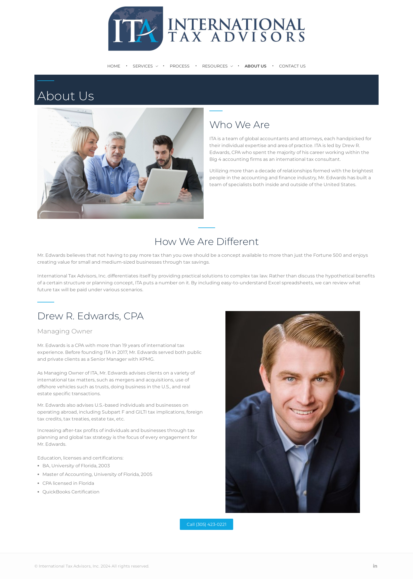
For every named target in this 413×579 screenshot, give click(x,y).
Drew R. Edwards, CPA (90, 316)
